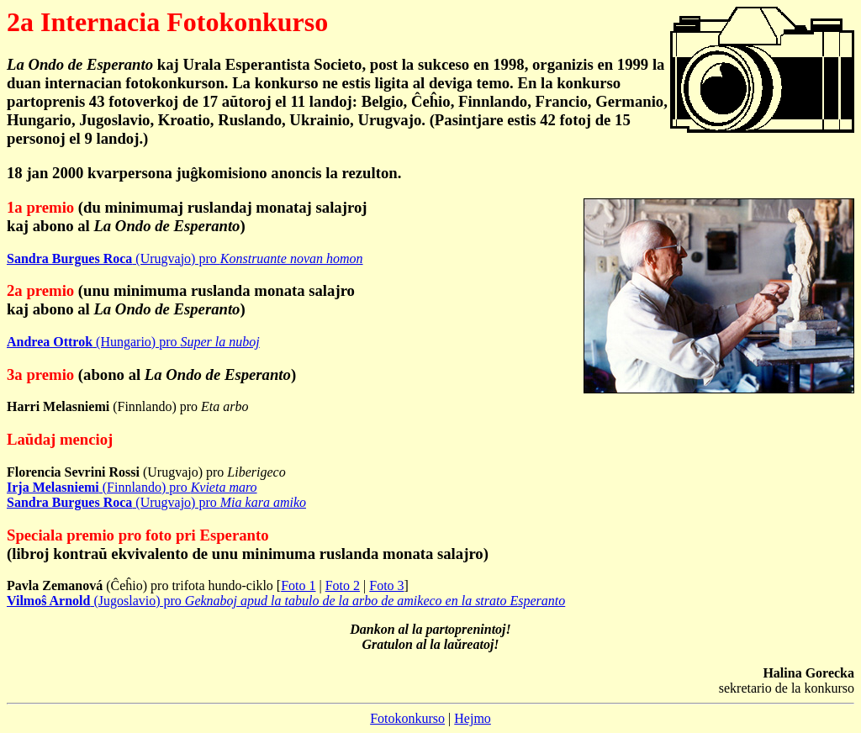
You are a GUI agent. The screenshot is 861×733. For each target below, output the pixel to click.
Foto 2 (342, 585)
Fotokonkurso (407, 718)
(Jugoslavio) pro (286, 600)
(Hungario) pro (133, 342)
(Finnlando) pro (132, 487)
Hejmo (472, 718)
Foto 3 (386, 585)
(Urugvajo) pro (185, 258)
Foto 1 (298, 585)
